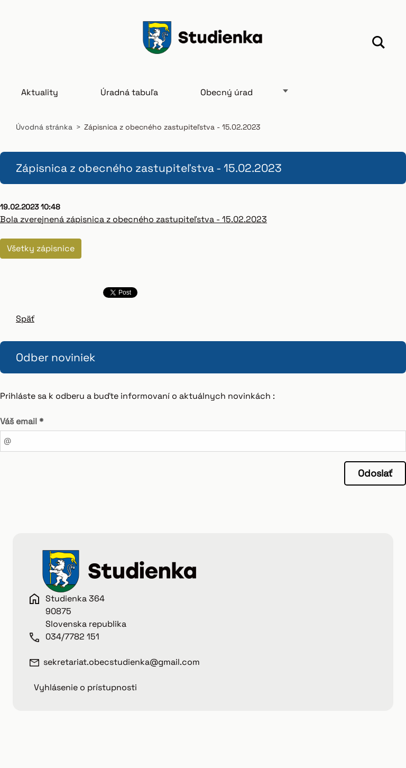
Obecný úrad (226, 92)
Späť (25, 318)
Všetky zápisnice (41, 248)
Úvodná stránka (44, 127)
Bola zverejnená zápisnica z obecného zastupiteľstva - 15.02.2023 (133, 219)
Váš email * (21, 421)
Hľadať (378, 43)
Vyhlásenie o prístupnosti (85, 687)
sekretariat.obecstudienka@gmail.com (121, 662)
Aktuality (39, 92)
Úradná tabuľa (129, 92)
